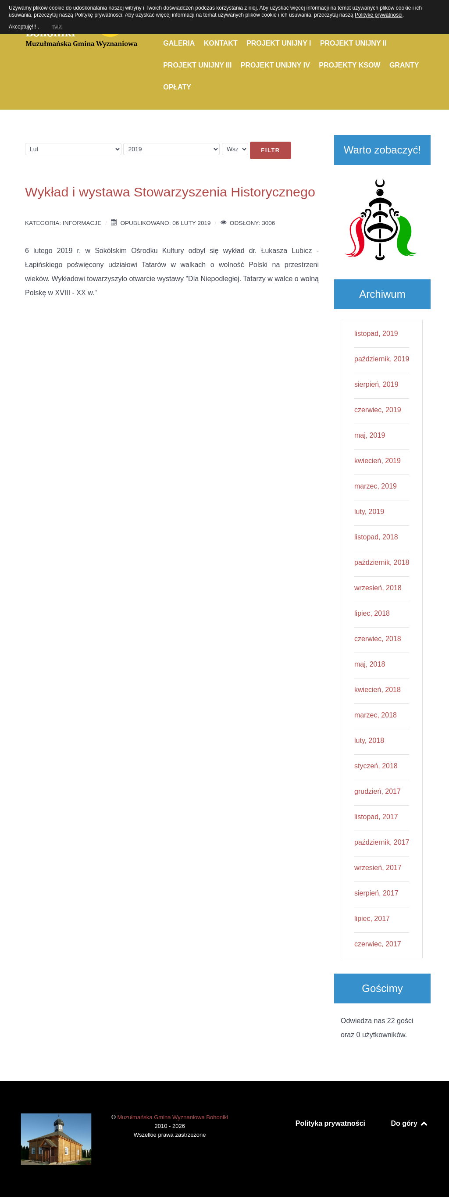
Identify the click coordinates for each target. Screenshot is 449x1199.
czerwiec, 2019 (377, 410)
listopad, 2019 (376, 333)
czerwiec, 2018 (377, 638)
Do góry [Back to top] (409, 1123)
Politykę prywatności (379, 15)
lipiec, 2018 (372, 613)
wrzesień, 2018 (378, 588)
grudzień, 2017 (377, 791)
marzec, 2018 (375, 715)
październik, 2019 (381, 359)
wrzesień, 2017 (378, 867)
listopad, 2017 (376, 817)
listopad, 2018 (376, 537)
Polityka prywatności (330, 1123)
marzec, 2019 (375, 486)
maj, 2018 (369, 664)
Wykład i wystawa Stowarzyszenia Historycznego (170, 191)
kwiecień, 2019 (377, 460)
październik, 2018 (381, 562)
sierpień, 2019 (376, 384)
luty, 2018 (369, 740)
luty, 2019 (369, 511)
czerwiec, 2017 (377, 944)
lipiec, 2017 (372, 918)
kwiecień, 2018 (377, 689)
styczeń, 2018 (376, 766)
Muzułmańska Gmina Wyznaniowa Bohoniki (172, 1117)
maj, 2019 (369, 435)
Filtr (270, 150)
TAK (56, 25)
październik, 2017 (381, 842)
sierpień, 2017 (376, 893)
